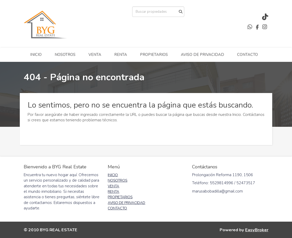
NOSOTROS (65, 54)
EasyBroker (256, 230)
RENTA (120, 54)
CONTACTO (247, 54)
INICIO (36, 54)
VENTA (94, 54)
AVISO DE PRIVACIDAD (202, 54)
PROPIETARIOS (154, 54)
